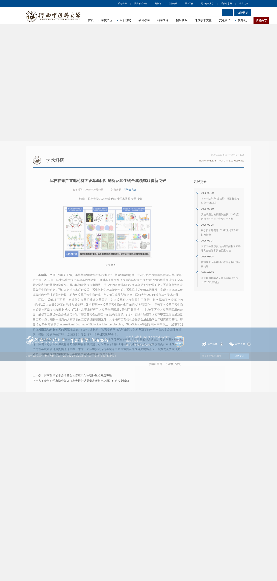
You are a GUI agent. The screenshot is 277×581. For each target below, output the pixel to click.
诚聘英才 (261, 20)
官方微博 (209, 344)
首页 (91, 20)
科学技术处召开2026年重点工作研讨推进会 (220, 304)
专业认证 (243, 3)
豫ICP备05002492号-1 (105, 356)
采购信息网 (226, 3)
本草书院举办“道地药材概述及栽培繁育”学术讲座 (220, 272)
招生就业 (181, 20)
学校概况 (106, 20)
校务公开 (122, 3)
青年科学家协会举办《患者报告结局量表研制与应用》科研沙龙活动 (86, 453)
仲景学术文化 (203, 20)
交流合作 (224, 20)
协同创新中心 (140, 3)
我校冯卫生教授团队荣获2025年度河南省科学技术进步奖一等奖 (220, 288)
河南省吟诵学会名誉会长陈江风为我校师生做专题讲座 (78, 447)
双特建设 (173, 3)
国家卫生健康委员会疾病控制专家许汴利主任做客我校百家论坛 (221, 320)
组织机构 (125, 20)
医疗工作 (189, 3)
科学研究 (163, 20)
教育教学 (144, 20)
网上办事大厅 (207, 3)
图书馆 (158, 3)
